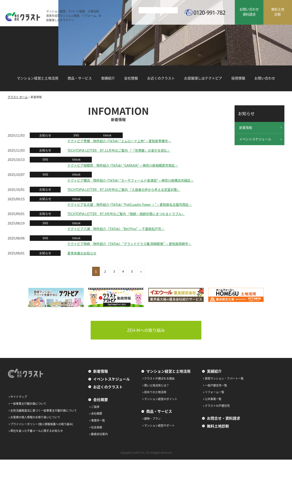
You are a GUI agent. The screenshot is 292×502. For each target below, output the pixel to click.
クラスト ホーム (18, 97)
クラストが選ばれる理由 (159, 378)
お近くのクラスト (161, 78)
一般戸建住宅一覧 (216, 385)
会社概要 (100, 399)
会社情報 (131, 78)
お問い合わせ (264, 78)
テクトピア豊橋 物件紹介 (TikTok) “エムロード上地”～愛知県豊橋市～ (119, 141)
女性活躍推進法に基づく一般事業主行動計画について (43, 410)
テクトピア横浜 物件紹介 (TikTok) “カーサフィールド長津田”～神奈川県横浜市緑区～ (130, 180)
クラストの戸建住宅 (217, 406)
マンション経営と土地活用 (37, 78)
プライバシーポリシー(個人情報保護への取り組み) (41, 424)
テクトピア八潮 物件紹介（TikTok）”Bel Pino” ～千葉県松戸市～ (115, 228)
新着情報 (245, 127)
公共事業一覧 (213, 399)
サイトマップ (18, 397)
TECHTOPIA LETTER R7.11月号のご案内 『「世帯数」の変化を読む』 (118, 150)
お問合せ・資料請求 (223, 418)
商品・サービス (80, 78)
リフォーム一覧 (214, 392)
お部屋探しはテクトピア (203, 78)
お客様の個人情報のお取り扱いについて (35, 417)
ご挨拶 (95, 407)
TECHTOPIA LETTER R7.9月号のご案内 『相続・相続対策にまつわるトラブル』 (126, 213)
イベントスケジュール (255, 139)
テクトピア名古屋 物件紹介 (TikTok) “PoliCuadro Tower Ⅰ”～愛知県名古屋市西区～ (129, 204)
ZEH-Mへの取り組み (146, 330)
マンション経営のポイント (160, 399)
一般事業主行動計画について (28, 404)
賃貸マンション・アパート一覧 (224, 378)
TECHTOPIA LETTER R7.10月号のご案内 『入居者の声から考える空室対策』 (123, 189)
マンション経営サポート (159, 425)
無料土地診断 (218, 426)
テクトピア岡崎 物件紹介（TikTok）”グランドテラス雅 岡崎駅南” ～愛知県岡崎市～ (129, 243)
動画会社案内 (99, 434)
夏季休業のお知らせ (81, 253)
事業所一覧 (98, 420)
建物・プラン (152, 418)
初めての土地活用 (155, 392)
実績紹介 (108, 78)
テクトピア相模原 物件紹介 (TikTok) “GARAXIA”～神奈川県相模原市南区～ (122, 165)
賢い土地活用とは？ (156, 385)
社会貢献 (96, 427)
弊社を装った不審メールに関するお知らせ (36, 431)
